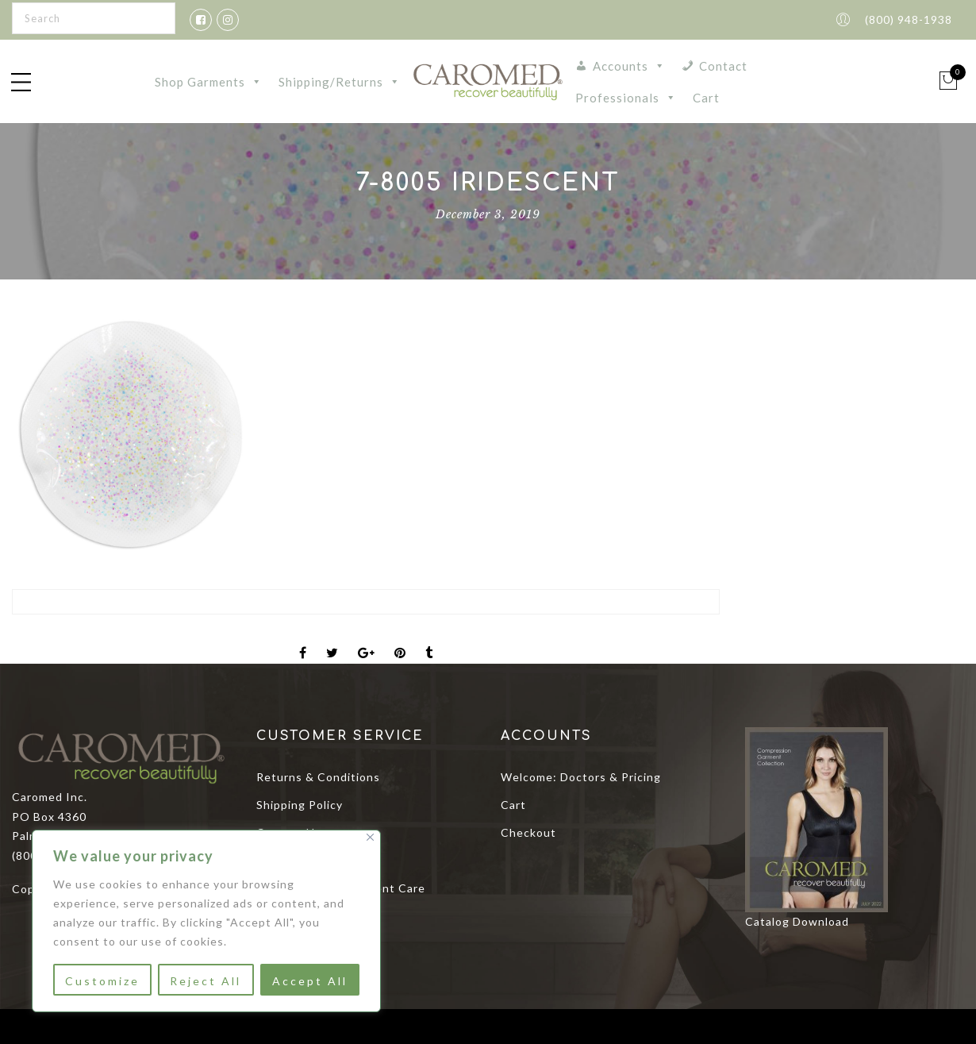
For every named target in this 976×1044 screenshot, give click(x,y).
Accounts (629, 66)
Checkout (528, 832)
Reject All (205, 981)
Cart (706, 98)
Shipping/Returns (340, 82)
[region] (206, 921)
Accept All (310, 981)
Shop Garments (209, 82)
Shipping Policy (299, 804)
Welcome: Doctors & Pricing (581, 777)
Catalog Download (797, 921)
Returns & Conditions (318, 777)
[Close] (370, 837)
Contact (723, 66)
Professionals (626, 98)
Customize (102, 981)
